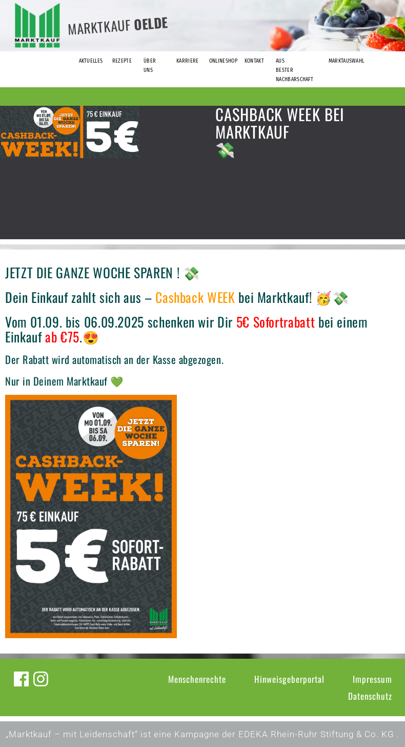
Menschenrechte (197, 679)
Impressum (372, 679)
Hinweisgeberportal (289, 679)
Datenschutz (370, 695)
